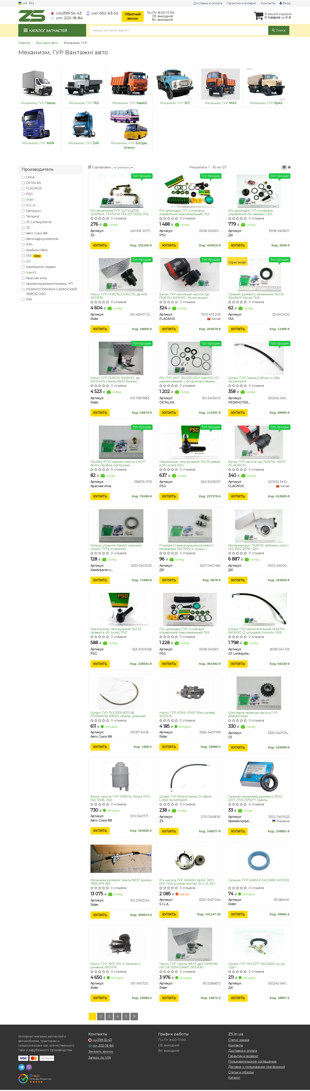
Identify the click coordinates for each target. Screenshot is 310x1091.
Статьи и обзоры (241, 1073)
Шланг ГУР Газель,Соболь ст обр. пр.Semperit (254, 380)
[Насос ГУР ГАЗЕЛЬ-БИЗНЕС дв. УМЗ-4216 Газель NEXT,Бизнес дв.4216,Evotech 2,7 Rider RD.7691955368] (121, 358)
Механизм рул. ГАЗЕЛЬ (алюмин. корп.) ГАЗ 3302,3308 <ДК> (258, 547)
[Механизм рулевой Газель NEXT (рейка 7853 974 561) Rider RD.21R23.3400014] (121, 859)
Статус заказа (238, 1041)
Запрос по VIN (99, 1059)
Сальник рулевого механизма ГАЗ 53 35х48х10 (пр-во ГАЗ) (256, 296)
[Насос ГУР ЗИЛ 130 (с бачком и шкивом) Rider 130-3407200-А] (121, 945)
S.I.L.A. (29, 205)
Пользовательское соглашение (252, 1062)
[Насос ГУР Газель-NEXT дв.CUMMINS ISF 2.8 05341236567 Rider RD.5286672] (190, 945)
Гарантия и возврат (241, 3)
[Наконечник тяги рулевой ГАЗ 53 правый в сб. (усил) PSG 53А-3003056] (121, 610)
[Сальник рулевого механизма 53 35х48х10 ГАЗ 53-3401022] (259, 275)
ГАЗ (32, 256)
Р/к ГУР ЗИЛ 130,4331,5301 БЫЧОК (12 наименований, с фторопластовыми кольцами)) (189, 380)
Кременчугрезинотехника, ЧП (47, 284)
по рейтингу (123, 167)
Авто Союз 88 (35, 233)
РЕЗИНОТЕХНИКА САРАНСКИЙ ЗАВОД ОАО (49, 291)
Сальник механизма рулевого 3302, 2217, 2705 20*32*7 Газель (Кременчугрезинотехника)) (255, 799)
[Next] (134, 1017)
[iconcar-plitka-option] (284, 167)
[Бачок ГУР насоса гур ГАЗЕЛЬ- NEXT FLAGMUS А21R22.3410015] (259, 442)
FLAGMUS (32, 188)
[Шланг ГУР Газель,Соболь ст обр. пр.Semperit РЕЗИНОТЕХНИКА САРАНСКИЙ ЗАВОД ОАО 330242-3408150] (259, 358)
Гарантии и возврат (243, 1057)
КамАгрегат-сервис (39, 267)
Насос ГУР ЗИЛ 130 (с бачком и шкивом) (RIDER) (115, 966)
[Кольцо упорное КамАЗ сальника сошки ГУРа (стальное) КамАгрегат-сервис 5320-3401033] (121, 526)
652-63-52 (102, 13)
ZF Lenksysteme (37, 222)
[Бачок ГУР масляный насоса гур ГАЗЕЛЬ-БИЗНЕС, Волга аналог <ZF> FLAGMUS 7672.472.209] (190, 275)
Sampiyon (31, 211)
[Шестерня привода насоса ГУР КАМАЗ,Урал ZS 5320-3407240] (259, 694)
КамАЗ (31, 272)
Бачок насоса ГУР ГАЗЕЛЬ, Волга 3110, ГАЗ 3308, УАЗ (120, 799)
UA (22, 3)
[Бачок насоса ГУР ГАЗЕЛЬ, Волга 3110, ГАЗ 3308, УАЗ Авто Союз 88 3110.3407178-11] (121, 778)
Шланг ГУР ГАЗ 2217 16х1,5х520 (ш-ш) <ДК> (256, 966)
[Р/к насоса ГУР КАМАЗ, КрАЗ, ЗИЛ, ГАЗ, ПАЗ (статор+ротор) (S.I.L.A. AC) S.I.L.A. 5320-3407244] (190, 861)
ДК (28, 261)
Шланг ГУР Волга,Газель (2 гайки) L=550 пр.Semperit (185, 799)
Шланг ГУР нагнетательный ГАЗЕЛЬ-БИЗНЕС (256, 631)
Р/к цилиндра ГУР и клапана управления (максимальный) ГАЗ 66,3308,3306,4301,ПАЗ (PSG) (184, 212)
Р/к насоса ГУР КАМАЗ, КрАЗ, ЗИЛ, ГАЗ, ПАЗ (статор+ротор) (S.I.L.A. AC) (187, 883)
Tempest (30, 216)
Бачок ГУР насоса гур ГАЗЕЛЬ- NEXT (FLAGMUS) (257, 463)
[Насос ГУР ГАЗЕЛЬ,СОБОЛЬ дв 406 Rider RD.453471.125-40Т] (121, 275)
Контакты (268, 3)
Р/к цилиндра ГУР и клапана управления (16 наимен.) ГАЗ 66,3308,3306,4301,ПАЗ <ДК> (250, 212)
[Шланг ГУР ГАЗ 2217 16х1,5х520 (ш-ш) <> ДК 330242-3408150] (259, 945)
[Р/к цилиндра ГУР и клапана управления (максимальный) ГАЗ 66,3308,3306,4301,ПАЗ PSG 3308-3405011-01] (189, 191)
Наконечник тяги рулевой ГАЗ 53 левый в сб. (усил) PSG (189, 463)
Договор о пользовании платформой (256, 1068)
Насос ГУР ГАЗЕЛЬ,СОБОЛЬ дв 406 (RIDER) (119, 296)
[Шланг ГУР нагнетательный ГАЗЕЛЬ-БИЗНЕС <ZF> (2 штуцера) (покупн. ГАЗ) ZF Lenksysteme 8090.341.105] (258, 610)
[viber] (29, 1068)
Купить (100, 245)
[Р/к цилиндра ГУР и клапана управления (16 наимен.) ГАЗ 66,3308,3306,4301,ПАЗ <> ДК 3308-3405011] (259, 191)
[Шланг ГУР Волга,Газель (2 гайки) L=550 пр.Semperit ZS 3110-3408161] (190, 778)
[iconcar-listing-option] (289, 167)
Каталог (234, 1079)
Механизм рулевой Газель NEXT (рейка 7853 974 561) (121, 883)
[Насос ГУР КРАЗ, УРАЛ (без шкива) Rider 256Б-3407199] (190, 694)
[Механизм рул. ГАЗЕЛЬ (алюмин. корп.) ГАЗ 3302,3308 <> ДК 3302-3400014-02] (259, 526)
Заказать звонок (100, 1053)
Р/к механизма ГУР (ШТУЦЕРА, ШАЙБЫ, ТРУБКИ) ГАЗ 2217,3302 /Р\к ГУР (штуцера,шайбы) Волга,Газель (120, 212)
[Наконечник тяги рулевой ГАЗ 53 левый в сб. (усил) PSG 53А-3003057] (190, 442)
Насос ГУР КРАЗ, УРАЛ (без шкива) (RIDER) (187, 715)
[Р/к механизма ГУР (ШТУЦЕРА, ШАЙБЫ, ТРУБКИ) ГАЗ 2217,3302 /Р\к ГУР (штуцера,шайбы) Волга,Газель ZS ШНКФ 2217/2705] (121, 191)
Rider (30, 200)
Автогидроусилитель (40, 239)
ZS (26, 228)
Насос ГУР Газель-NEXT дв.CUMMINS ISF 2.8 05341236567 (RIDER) (188, 966)
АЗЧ (27, 244)
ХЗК (27, 299)
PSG (27, 194)
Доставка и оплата (207, 3)
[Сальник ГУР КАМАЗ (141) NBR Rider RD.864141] (259, 861)
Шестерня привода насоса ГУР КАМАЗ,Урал (252, 715)
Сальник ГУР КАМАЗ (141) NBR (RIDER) (258, 881)
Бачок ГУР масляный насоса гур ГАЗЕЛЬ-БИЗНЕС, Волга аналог (184, 296)
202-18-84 (67, 18)
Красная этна (34, 278)
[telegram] (21, 1068)
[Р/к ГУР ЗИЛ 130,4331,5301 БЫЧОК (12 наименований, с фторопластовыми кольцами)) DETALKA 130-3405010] (190, 358)
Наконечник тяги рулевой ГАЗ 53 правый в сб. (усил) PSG (116, 631)
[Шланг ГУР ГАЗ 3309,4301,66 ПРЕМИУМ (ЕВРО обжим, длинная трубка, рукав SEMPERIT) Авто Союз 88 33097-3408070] (121, 694)
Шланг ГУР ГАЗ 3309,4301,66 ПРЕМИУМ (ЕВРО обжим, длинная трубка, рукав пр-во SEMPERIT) (118, 715)
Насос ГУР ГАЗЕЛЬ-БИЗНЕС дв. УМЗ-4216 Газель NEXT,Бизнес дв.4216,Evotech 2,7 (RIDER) (116, 380)
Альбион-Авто (35, 250)
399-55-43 (66, 13)
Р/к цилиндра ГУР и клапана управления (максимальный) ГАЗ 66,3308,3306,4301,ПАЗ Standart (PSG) (188, 631)
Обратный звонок (133, 16)
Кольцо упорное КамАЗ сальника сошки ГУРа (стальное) (116, 547)
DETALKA (31, 183)
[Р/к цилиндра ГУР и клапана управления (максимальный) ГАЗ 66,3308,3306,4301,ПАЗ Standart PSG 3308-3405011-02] (190, 610)
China (28, 177)
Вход (285, 3)
